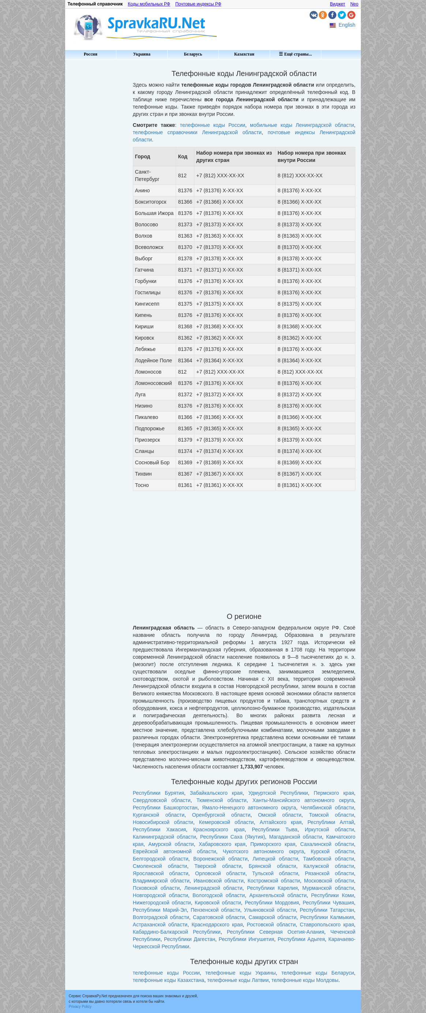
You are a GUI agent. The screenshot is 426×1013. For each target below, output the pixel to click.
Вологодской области (219, 895)
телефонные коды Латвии (238, 980)
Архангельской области (278, 895)
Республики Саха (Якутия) (232, 837)
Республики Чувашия (328, 903)
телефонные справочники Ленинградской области (197, 132)
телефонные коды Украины (240, 973)
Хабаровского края (222, 844)
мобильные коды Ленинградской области (302, 125)
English (347, 25)
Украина (141, 54)
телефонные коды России (212, 125)
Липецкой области (275, 859)
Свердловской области (162, 800)
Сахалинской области (327, 844)
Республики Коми (332, 895)
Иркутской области (329, 829)
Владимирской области (161, 881)
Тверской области (217, 866)
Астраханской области (160, 924)
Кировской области (218, 903)
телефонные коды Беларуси (317, 973)
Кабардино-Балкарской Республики (177, 932)
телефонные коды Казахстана (168, 980)
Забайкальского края (216, 793)
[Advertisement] (96, 171)
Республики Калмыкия (327, 917)
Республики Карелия (272, 888)
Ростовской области (271, 924)
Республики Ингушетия (246, 939)
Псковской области (156, 888)
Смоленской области (160, 866)
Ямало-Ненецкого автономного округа (249, 807)
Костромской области (274, 881)
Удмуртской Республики (278, 793)
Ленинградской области (213, 888)
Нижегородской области (162, 903)
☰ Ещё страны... (295, 54)
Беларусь (193, 54)
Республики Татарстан (327, 910)
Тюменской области (222, 800)
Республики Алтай (330, 822)
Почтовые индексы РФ (198, 4)
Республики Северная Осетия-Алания (275, 932)
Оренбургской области (221, 815)
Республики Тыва (275, 829)
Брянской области (272, 866)
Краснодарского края (217, 924)
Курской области (332, 851)
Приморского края (272, 844)
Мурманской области (328, 888)
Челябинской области (327, 807)
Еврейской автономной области (174, 851)
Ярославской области (160, 873)
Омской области (280, 815)
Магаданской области (295, 837)
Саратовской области (219, 917)
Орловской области (220, 873)
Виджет (337, 4)
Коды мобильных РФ (149, 4)
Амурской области (171, 844)
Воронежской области (220, 859)
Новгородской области (160, 895)
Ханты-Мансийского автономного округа (303, 800)
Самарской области (272, 917)
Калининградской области (164, 837)
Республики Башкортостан (165, 807)
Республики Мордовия (272, 903)
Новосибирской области (163, 822)
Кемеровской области (226, 822)
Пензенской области (215, 910)
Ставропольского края (327, 924)
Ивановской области (218, 881)
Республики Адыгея (301, 939)
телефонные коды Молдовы (305, 980)
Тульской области (275, 873)
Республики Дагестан (189, 939)
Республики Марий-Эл (160, 910)
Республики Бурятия (158, 793)
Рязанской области (329, 873)
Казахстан (244, 54)
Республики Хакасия (159, 829)
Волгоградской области (161, 917)
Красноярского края (219, 829)
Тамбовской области (328, 859)
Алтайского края (281, 822)
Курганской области (158, 815)
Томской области (331, 815)
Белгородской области (160, 859)
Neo (354, 4)
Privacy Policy (80, 1007)
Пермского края (334, 793)
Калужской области (328, 866)
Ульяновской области (270, 910)
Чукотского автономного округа (263, 851)
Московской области (329, 881)
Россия (90, 54)
